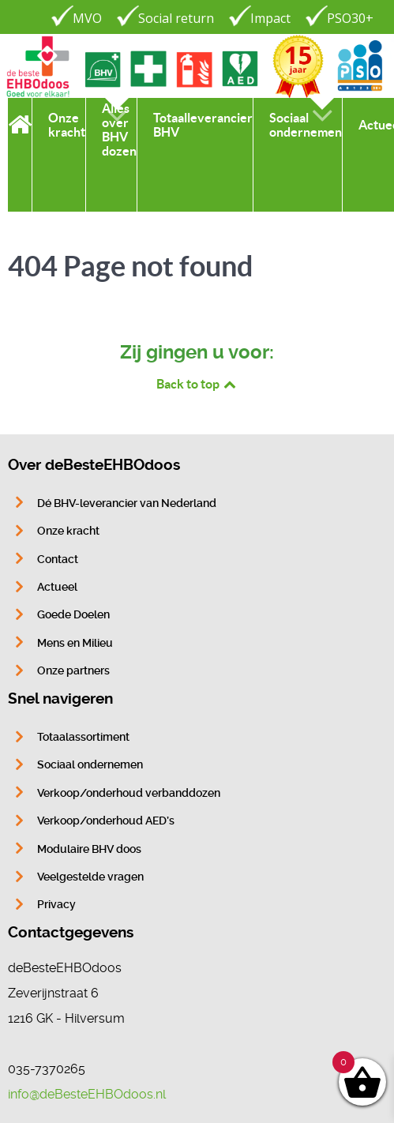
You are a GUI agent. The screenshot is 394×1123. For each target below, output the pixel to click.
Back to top (197, 384)
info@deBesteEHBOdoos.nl (87, 1094)
